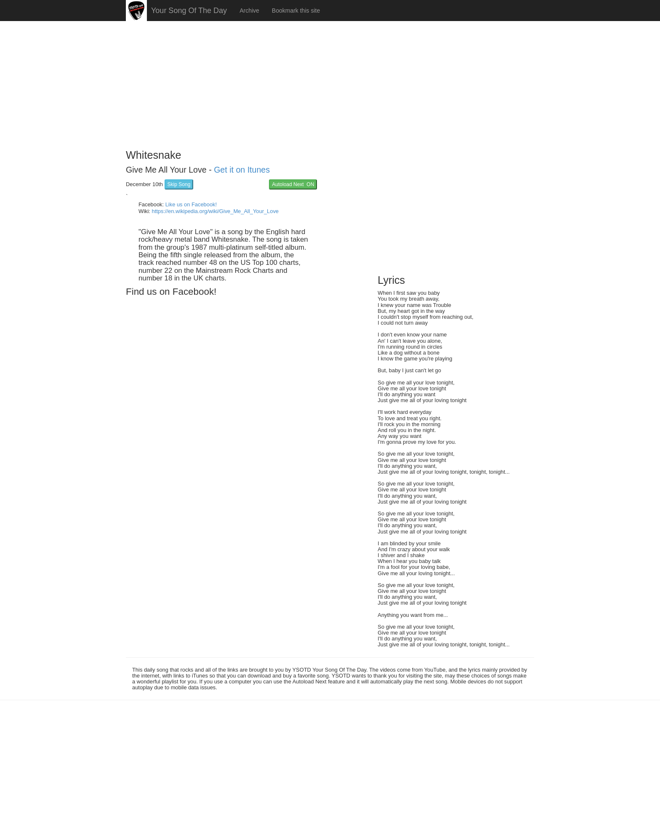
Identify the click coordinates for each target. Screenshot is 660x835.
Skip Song (179, 184)
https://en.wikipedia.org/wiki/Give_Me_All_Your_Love (215, 211)
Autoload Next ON (293, 184)
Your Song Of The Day (189, 10)
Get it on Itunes (242, 169)
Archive (249, 10)
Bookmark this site (296, 10)
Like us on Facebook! (191, 204)
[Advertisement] (330, 82)
